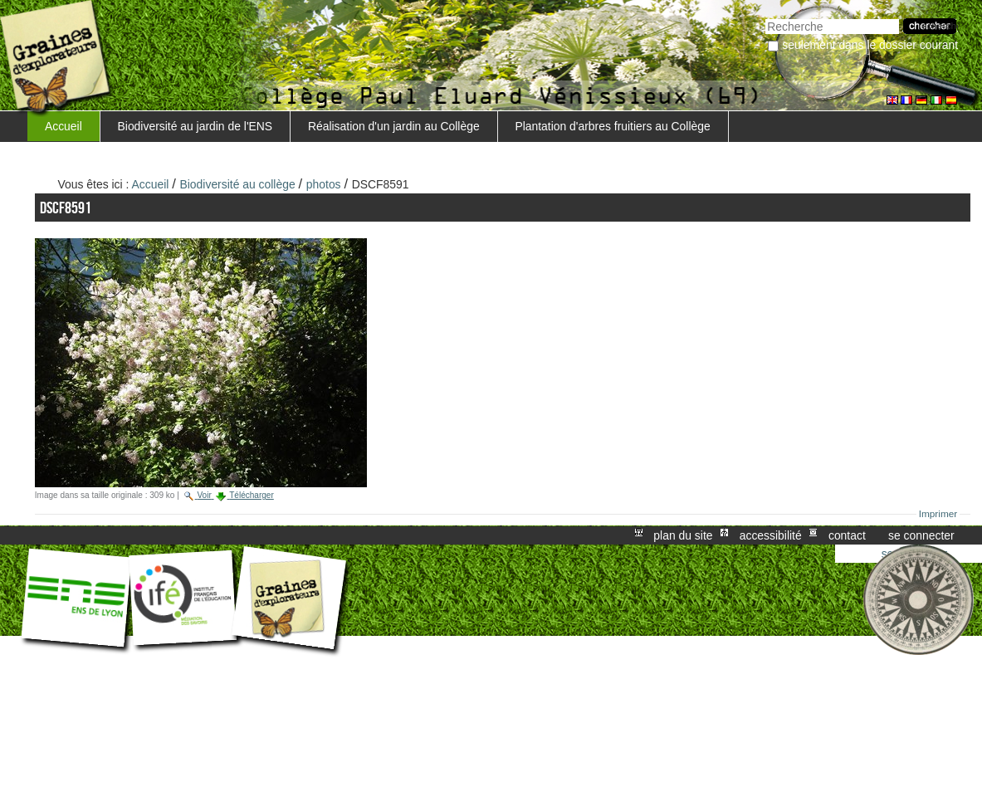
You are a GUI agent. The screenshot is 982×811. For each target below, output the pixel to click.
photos (323, 184)
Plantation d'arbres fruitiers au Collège (612, 126)
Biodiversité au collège (238, 184)
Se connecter (921, 535)
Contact (847, 535)
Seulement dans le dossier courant (870, 44)
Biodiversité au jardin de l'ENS (195, 126)
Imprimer (938, 514)
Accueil (63, 126)
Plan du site (682, 535)
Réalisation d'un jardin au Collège (394, 126)
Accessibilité (771, 535)
